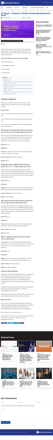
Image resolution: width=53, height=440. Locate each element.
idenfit (3, 239)
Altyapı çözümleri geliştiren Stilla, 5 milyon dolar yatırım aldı (44, 383)
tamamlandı (26, 296)
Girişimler (39, 353)
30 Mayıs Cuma (6, 102)
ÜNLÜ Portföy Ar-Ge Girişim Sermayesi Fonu (15, 243)
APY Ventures (22, 139)
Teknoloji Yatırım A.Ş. (12, 207)
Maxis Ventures (12, 140)
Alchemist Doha (9, 171)
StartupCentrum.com (6, 303)
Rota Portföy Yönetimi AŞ (7, 124)
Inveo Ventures (21, 140)
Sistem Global (12, 245)
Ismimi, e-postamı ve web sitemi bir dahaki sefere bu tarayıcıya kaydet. (19, 404)
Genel (3, 353)
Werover (8, 166)
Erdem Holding (9, 175)
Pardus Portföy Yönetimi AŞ (8, 119)
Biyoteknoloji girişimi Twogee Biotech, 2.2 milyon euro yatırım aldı (26, 383)
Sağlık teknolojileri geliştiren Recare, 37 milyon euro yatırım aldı (44, 50)
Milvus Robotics (6, 132)
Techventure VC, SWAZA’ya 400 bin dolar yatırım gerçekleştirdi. (43, 25)
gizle (10, 77)
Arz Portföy (30, 209)
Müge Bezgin (4, 361)
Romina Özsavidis (7, 17)
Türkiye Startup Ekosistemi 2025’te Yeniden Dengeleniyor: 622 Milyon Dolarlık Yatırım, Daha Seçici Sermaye (44, 38)
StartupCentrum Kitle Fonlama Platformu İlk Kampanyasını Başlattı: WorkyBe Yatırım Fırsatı (44, 31)
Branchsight (5, 203)
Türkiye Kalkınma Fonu (22, 245)
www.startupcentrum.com (15, 312)
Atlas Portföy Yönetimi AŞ (7, 113)
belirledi (15, 278)
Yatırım (8, 144)
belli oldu (3, 288)
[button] (1, 7)
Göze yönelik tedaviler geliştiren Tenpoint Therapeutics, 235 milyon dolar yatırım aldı (43, 44)
